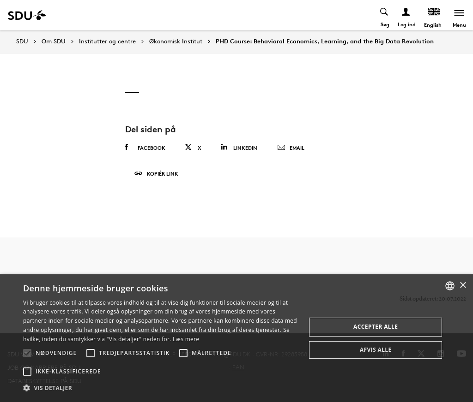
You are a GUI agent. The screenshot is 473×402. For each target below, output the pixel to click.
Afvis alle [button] (376, 350)
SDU (22, 41)
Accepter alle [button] (375, 327)
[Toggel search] (384, 15)
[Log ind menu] (406, 15)
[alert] (236, 338)
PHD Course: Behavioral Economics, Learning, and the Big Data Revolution (325, 41)
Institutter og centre (107, 41)
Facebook (145, 147)
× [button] (462, 285)
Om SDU (54, 41)
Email (290, 148)
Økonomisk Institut (175, 41)
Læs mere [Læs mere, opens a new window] (186, 339)
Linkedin (239, 147)
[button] (27, 353)
